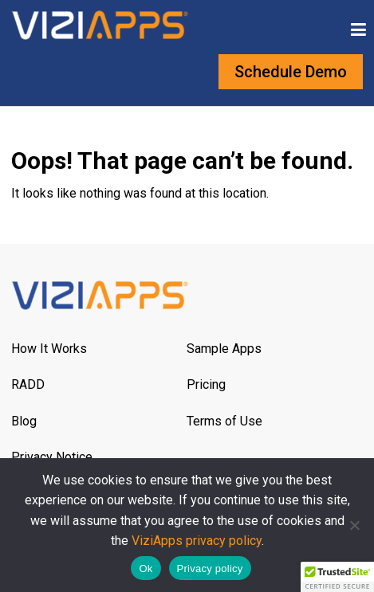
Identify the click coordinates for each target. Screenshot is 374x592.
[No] (354, 525)
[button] (337, 577)
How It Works (49, 348)
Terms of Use (224, 421)
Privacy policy (210, 568)
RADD (28, 384)
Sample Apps (224, 348)
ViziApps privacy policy (197, 540)
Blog (24, 421)
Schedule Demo (290, 71)
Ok (145, 568)
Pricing (206, 384)
